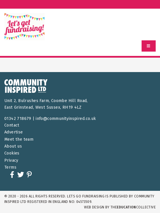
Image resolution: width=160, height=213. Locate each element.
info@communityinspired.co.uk (66, 118)
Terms (10, 167)
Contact (12, 125)
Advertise (13, 132)
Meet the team (18, 139)
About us (13, 146)
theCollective (133, 207)
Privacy (11, 160)
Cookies (12, 153)
